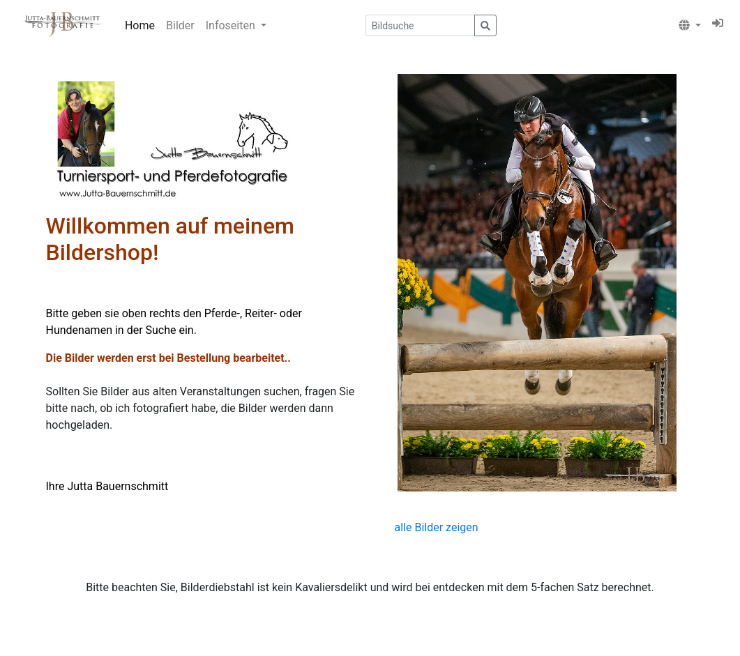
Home (140, 25)
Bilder (180, 25)
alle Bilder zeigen (436, 527)
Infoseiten (232, 25)
